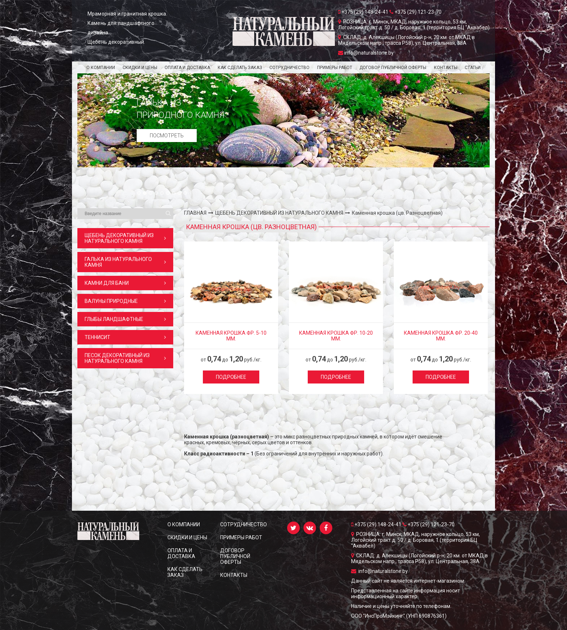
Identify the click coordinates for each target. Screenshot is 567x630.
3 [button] (151, 193)
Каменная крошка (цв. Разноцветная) (397, 213)
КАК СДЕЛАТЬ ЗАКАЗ (240, 67)
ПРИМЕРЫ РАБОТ (334, 67)
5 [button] (162, 193)
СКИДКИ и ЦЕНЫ (140, 67)
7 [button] (174, 193)
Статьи (473, 67)
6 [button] (168, 193)
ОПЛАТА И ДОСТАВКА (187, 67)
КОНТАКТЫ (445, 67)
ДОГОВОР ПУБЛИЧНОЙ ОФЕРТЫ (392, 67)
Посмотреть (167, 135)
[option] (283, 120)
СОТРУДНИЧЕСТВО (289, 67)
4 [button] (156, 193)
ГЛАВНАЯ (195, 213)
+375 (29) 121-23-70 (428, 524)
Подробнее (231, 377)
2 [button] (145, 193)
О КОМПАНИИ (100, 67)
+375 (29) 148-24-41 (376, 524)
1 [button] (139, 193)
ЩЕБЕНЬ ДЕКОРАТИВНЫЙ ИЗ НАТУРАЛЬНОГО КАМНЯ (279, 213)
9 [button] (185, 193)
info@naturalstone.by (379, 571)
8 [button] (180, 193)
